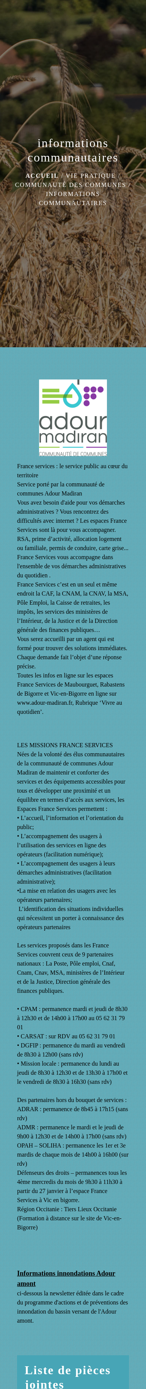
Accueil (42, 175)
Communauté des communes (70, 185)
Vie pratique (91, 175)
